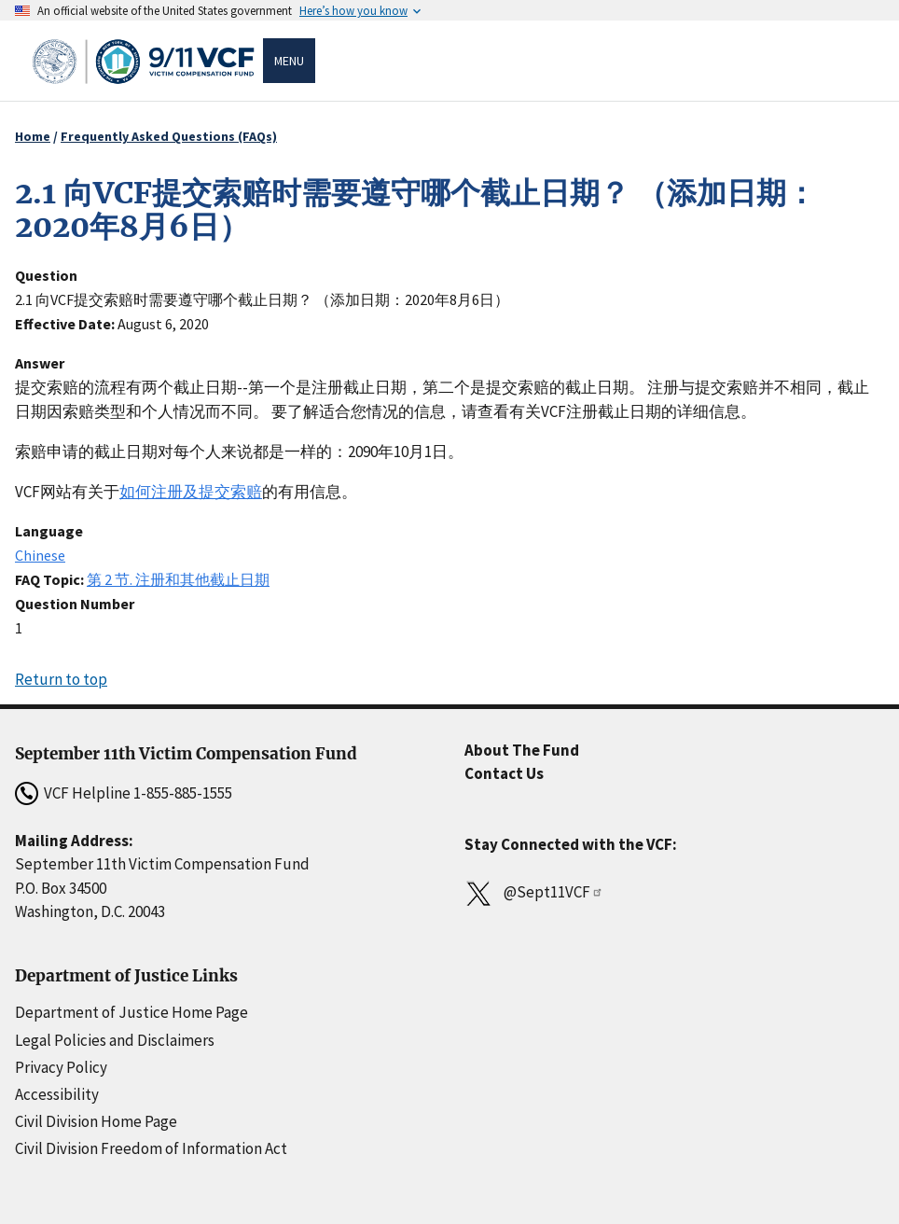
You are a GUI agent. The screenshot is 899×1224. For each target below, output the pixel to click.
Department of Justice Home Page (131, 1012)
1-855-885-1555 (182, 793)
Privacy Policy (61, 1067)
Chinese (40, 555)
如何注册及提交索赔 (190, 491)
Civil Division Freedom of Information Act (151, 1148)
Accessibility (57, 1094)
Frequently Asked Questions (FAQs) (169, 136)
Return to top (61, 679)
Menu (289, 60)
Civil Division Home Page (96, 1121)
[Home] (146, 60)
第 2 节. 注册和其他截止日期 (178, 579)
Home (32, 136)
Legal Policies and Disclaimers (114, 1040)
